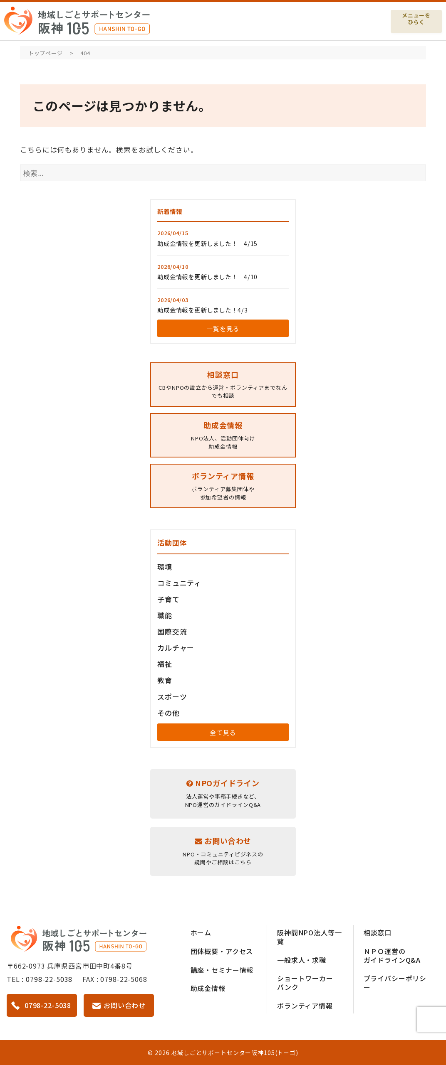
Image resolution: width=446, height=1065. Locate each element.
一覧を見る (222, 328)
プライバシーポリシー (395, 982)
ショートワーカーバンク (305, 982)
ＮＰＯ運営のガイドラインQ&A (392, 955)
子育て (168, 599)
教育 (164, 680)
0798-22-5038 (49, 979)
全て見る (223, 732)
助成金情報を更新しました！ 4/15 (207, 243)
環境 (164, 566)
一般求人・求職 (301, 960)
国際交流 (172, 631)
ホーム (201, 932)
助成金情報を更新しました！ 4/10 (207, 276)
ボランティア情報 (305, 1006)
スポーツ (172, 696)
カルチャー (175, 647)
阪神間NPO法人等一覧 (309, 936)
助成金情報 (208, 988)
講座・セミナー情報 (222, 970)
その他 (168, 713)
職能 (164, 615)
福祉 (164, 664)
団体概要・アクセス (222, 951)
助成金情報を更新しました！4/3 (202, 309)
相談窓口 (377, 932)
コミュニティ (179, 583)
